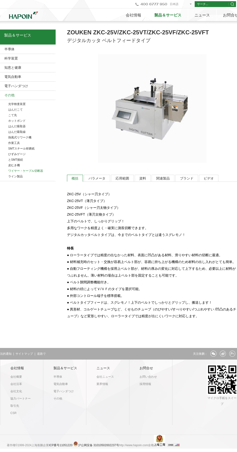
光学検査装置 (17, 104)
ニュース (202, 15)
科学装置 (11, 58)
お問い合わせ (148, 376)
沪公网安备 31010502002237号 (98, 445)
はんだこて (15, 109)
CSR (13, 413)
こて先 (12, 115)
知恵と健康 (12, 67)
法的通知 (6, 353)
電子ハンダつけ (16, 86)
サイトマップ (24, 353)
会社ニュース (105, 376)
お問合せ (146, 368)
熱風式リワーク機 (19, 137)
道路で (41, 353)
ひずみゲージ (17, 154)
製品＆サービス (167, 15)
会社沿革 (16, 384)
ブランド (186, 178)
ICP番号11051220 (61, 445)
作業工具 (14, 143)
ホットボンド (17, 120)
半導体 (9, 49)
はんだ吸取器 (17, 126)
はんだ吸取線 (17, 132)
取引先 (14, 405)
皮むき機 (14, 165)
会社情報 (133, 15)
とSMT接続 (15, 159)
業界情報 (102, 384)
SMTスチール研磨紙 (21, 148)
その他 (9, 95)
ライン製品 (15, 176)
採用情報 (145, 384)
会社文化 (16, 391)
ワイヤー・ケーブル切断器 (25, 171)
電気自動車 (12, 77)
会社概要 (16, 376)
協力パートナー (20, 398)
